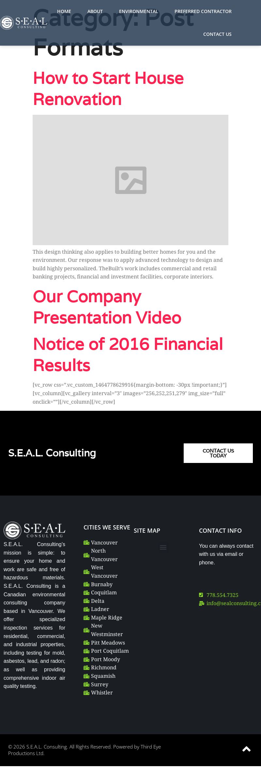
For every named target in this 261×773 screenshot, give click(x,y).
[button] (163, 547)
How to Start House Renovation (108, 88)
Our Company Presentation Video (107, 307)
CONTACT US (217, 34)
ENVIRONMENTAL (138, 11)
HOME (64, 11)
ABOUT (95, 11)
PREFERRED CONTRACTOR (203, 11)
